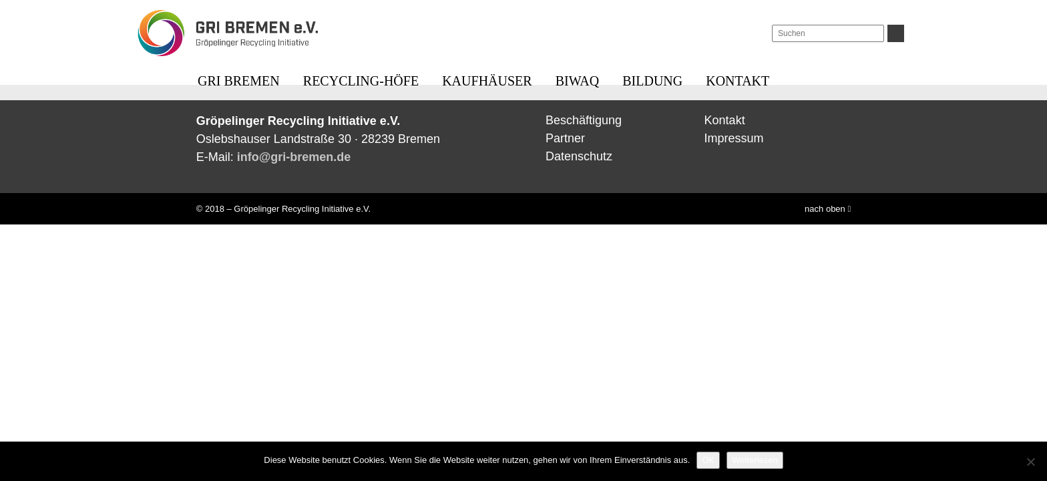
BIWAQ (578, 80)
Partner (565, 138)
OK (708, 460)
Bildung (652, 80)
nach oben (828, 209)
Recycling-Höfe (361, 80)
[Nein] (1030, 461)
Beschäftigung (584, 120)
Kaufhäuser (487, 80)
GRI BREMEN (239, 80)
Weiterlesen (754, 460)
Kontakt (737, 80)
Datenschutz (579, 156)
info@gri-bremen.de (294, 157)
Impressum (734, 138)
